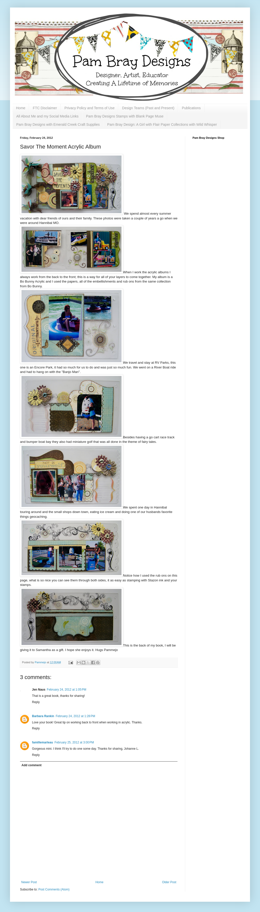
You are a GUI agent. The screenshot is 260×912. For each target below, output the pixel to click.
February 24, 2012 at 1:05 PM (66, 689)
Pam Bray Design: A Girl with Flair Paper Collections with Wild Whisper (162, 124)
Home (20, 108)
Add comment (32, 765)
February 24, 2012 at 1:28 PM (75, 716)
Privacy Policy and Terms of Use (89, 108)
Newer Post (29, 882)
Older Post (169, 882)
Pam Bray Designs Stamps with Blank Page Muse (125, 116)
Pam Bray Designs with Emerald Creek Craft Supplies (58, 124)
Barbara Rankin (43, 716)
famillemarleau (42, 742)
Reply (36, 702)
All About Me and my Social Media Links (47, 116)
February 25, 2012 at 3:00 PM (74, 742)
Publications (191, 108)
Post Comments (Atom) (54, 889)
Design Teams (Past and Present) (148, 108)
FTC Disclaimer (45, 108)
